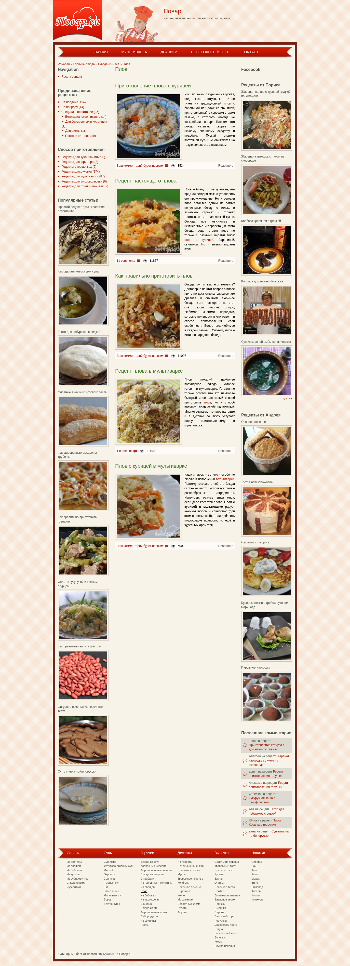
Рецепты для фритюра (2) (79, 162)
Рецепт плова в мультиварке (149, 371)
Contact (250, 52)
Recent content (71, 77)
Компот (256, 895)
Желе (181, 895)
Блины (218, 878)
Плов (126, 64)
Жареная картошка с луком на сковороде (269, 760)
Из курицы (73, 874)
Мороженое (185, 899)
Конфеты (183, 882)
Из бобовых (74, 870)
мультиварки (225, 479)
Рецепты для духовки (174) (80, 171)
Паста (145, 924)
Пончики (219, 903)
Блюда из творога (152, 874)
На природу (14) (72, 107)
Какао (255, 874)
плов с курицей (198, 240)
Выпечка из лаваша (227, 895)
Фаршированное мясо (155, 912)
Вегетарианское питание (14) (85, 117)
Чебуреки (220, 920)
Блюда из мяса (108, 64)
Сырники (220, 907)
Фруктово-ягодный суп (118, 865)
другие (287, 398)
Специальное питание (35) (80, 112)
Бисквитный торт (225, 933)
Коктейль (257, 899)
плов (227, 103)
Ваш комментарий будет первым (140, 165)
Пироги (219, 912)
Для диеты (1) (75, 131)
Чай (254, 865)
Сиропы (256, 861)
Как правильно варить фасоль (79, 646)
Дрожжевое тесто (225, 924)
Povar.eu (64, 64)
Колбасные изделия (153, 865)
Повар (172, 11)
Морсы (255, 878)
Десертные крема (189, 903)
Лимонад (257, 887)
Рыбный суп (111, 882)
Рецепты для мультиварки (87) (83, 176)
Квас (254, 870)
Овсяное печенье (253, 422)
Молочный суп (113, 895)
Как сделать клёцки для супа (78, 271)
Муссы (182, 874)
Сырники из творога (255, 542)
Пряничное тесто (189, 870)
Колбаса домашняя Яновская (262, 281)
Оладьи (219, 882)
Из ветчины (74, 861)
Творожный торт (225, 865)
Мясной (109, 870)
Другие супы (112, 903)
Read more (225, 165)
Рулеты (182, 907)
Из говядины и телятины (156, 882)
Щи (106, 887)
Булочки (219, 937)
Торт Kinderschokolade (257, 482)
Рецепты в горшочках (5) (78, 166)
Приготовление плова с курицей (153, 85)
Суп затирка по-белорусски (77, 771)
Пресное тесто (224, 870)
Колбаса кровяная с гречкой (261, 221)
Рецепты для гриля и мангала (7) (84, 186)
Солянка (109, 878)
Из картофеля (150, 899)
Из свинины (148, 920)
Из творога (185, 861)
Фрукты (182, 912)
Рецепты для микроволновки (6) (84, 181)
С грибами (147, 878)
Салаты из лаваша (226, 861)
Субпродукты (149, 916)
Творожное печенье (190, 878)
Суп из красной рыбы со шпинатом (266, 342)
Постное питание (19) (80, 136)
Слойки (219, 891)
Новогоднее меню (209, 52)
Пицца (218, 929)
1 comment (124, 451)
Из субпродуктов (77, 878)
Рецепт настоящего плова (146, 181)
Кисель (256, 891)
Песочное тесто (224, 887)
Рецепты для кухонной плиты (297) (86, 157)
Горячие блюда (84, 64)
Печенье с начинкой (191, 865)
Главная (99, 52)
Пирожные (184, 891)
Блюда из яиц (149, 907)
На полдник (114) (73, 102)
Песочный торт (224, 916)
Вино (254, 882)
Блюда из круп (150, 861)
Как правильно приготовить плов (154, 276)
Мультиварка (134, 52)
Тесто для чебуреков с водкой (79, 332)
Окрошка (109, 874)
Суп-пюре (110, 861)
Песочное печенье (189, 887)
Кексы (218, 941)
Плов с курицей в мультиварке (151, 466)
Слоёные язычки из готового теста (82, 392)
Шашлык (146, 903)
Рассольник (111, 891)
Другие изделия (224, 945)
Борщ (107, 899)
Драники (169, 52)
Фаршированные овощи (156, 870)
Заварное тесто (224, 899)
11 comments (126, 261)
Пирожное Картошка (255, 667)
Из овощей (74, 865)
